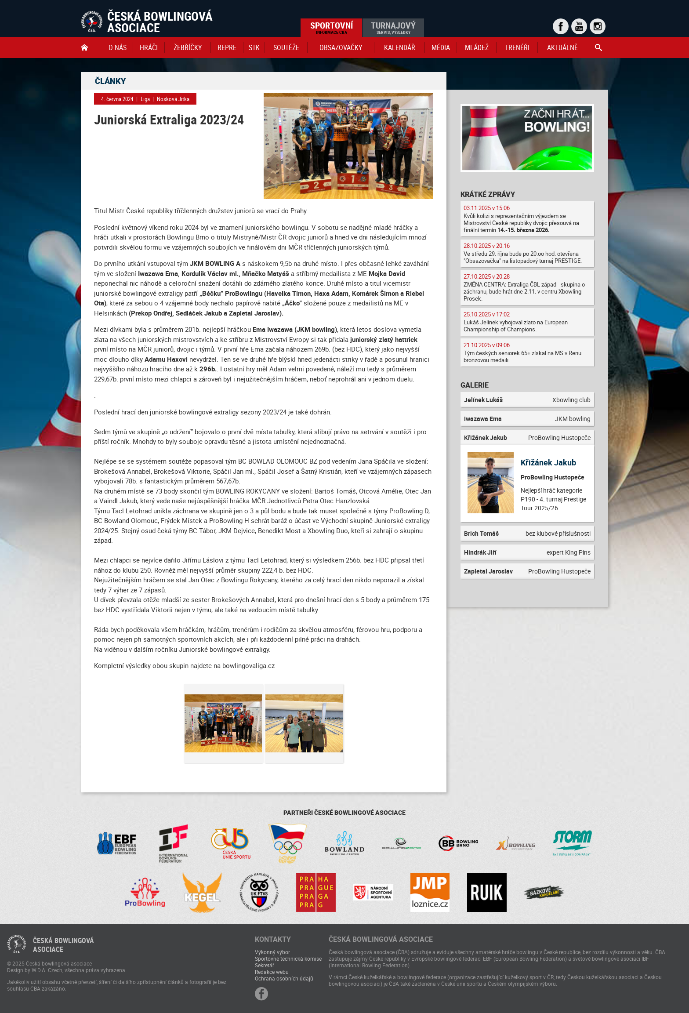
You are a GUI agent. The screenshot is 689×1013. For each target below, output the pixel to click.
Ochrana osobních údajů (284, 978)
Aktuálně (562, 47)
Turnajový (393, 27)
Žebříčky (188, 47)
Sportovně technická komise (288, 958)
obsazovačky (340, 47)
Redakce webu (272, 971)
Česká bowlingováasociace (63, 945)
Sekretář (264, 965)
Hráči (149, 47)
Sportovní (331, 27)
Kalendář (399, 47)
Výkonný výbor (272, 951)
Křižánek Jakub (548, 462)
